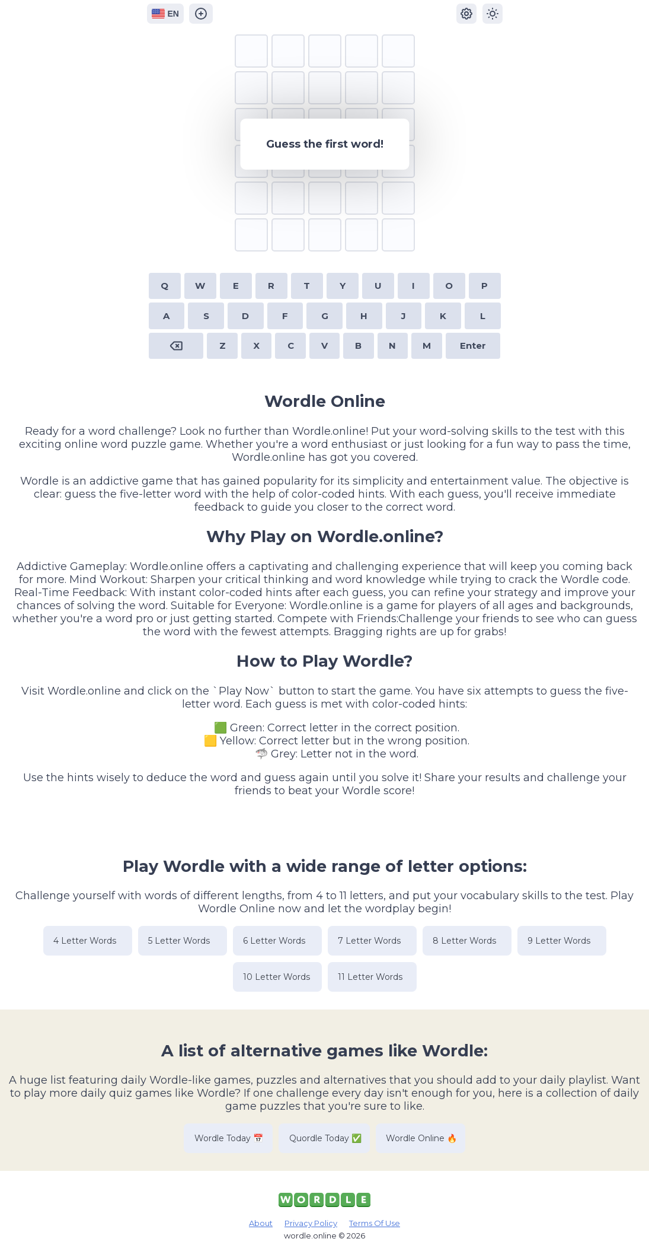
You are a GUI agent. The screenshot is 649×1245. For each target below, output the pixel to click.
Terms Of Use (374, 1223)
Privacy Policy (310, 1223)
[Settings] (466, 14)
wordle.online (310, 1235)
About (261, 1223)
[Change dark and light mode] (492, 14)
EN (165, 13)
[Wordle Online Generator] (201, 14)
